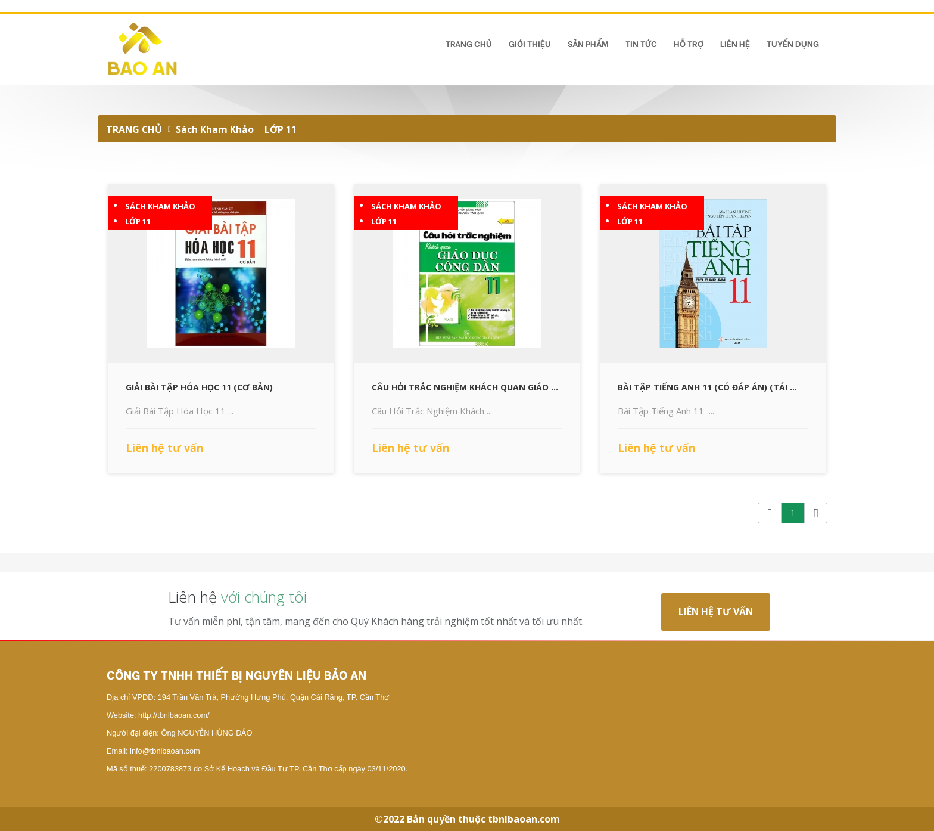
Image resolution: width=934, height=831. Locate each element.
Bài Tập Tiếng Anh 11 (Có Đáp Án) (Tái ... (707, 387)
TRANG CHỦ (469, 43)
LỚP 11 (280, 129)
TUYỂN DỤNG (793, 43)
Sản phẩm (588, 43)
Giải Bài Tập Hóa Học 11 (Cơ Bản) (199, 387)
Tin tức (641, 43)
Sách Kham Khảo (215, 129)
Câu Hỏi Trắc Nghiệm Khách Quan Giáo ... (465, 387)
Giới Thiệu (530, 43)
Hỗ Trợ (688, 43)
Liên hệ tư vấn (715, 611)
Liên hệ (735, 43)
